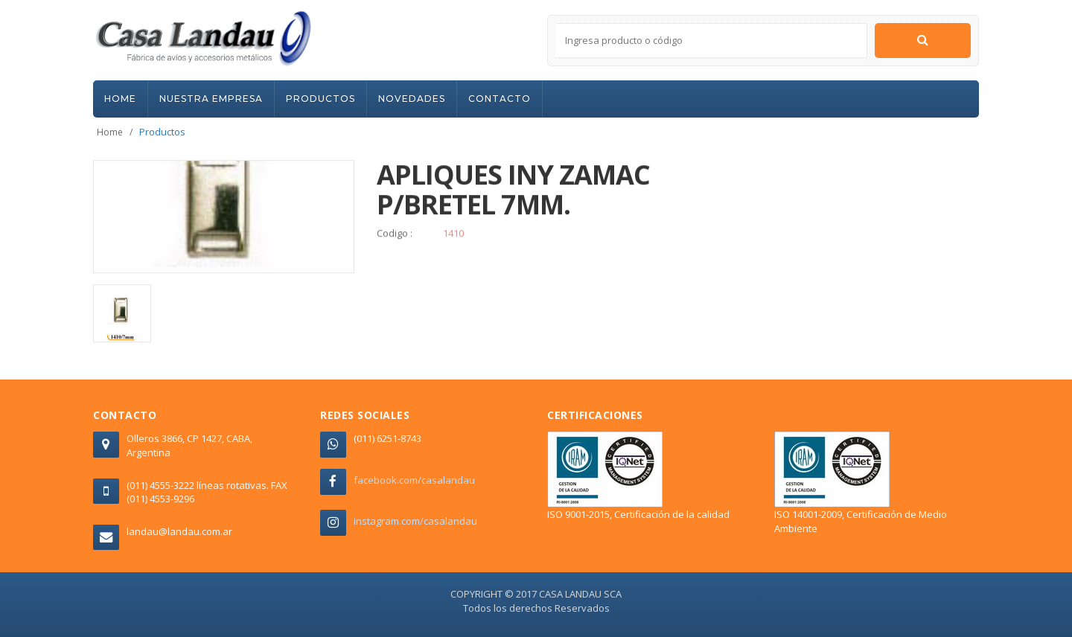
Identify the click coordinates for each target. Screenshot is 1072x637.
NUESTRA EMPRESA (211, 98)
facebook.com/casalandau (414, 480)
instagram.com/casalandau (415, 521)
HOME (120, 98)
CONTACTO (499, 98)
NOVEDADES (411, 98)
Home (110, 132)
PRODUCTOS (320, 98)
